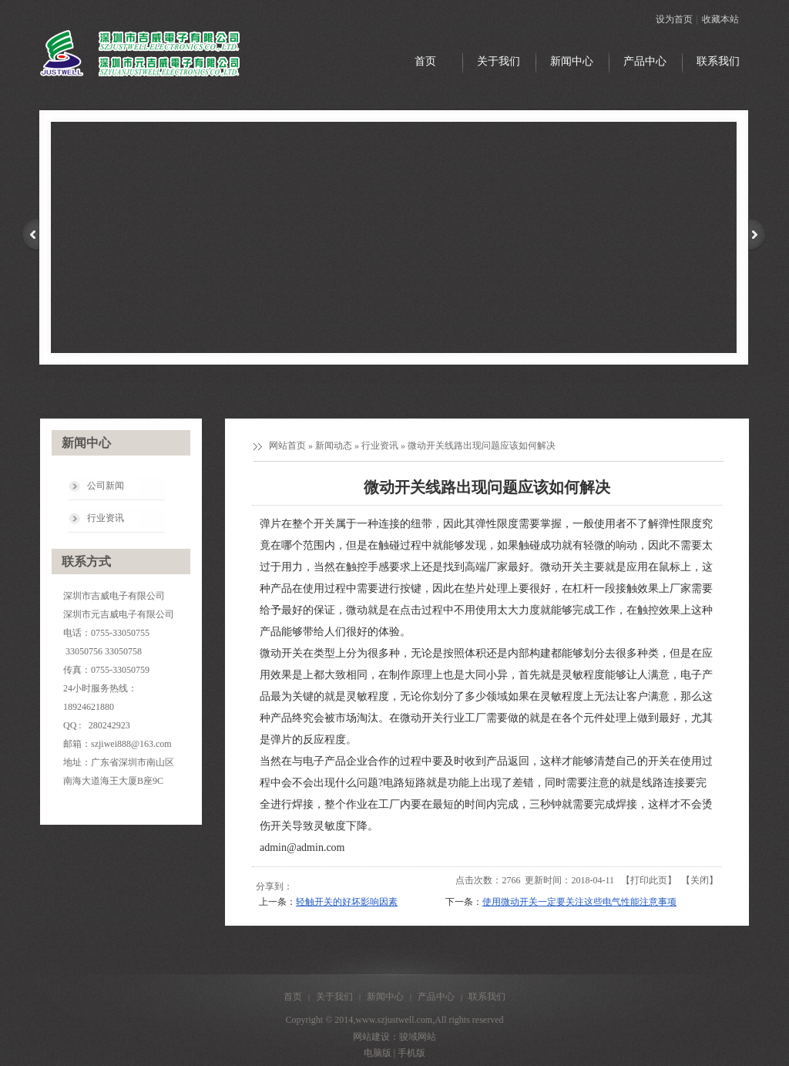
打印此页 (648, 880)
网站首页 (287, 445)
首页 (293, 996)
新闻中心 (385, 996)
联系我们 (486, 996)
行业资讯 (379, 445)
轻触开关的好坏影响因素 (347, 901)
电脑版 (377, 1053)
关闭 (699, 880)
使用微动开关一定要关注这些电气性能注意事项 (579, 901)
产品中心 (436, 996)
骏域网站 (417, 1036)
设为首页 (674, 19)
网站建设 (371, 1036)
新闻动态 (333, 445)
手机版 (411, 1053)
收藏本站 (720, 19)
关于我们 (334, 996)
